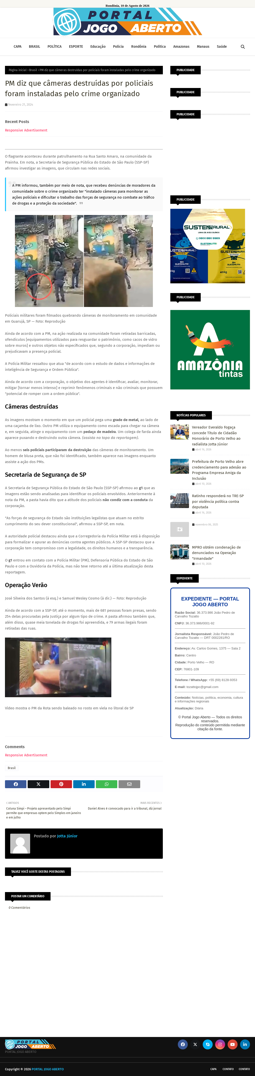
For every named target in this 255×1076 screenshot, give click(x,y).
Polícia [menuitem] (118, 46)
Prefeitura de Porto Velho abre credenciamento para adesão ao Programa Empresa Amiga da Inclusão (219, 470)
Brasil (33, 70)
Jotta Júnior (66, 836)
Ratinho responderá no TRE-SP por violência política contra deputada (218, 501)
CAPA (213, 1069)
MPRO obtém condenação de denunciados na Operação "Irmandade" (216, 553)
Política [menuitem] (160, 46)
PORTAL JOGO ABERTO (48, 1069)
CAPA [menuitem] (17, 46)
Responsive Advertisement (26, 130)
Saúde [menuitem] (222, 46)
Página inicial (18, 70)
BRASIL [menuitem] (34, 46)
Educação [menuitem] (98, 46)
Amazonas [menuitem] (181, 46)
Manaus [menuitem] (203, 46)
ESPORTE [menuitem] (76, 46)
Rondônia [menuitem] (138, 46)
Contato (228, 1069)
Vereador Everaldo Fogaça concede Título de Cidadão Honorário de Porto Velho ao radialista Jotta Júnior (216, 435)
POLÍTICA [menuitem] (55, 46)
